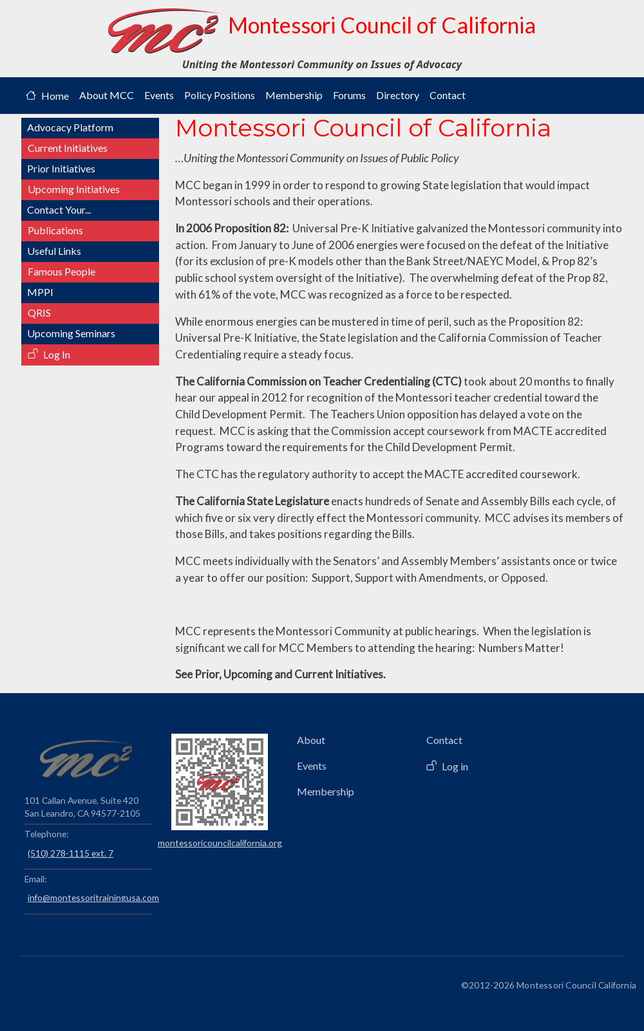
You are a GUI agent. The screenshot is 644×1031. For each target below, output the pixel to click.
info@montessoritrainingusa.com (90, 897)
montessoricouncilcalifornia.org (220, 842)
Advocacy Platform (70, 127)
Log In (56, 354)
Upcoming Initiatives (74, 189)
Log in (455, 766)
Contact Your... (59, 209)
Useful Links (54, 251)
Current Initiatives (68, 148)
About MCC (106, 95)
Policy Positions (219, 95)
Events (159, 95)
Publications (55, 230)
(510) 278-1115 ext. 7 (70, 853)
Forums (349, 95)
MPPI (40, 292)
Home (55, 95)
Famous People (61, 271)
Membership (294, 95)
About (311, 740)
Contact (448, 95)
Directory (397, 95)
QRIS (39, 312)
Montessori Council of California (322, 30)
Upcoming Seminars (71, 333)
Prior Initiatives (61, 168)
